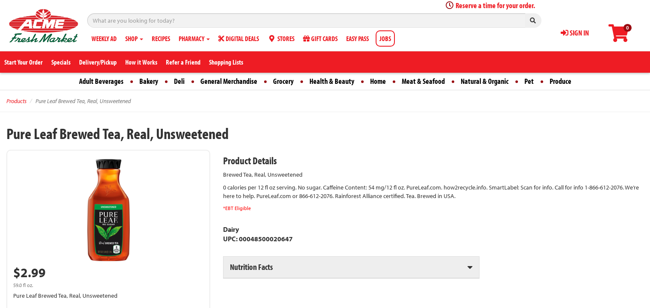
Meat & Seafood (423, 81)
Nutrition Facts (251, 266)
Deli (179, 81)
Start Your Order (23, 62)
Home (378, 81)
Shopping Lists (226, 62)
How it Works (141, 62)
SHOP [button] (134, 38)
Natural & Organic (485, 81)
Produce (560, 81)
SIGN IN (575, 33)
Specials (61, 62)
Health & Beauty (331, 81)
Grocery (283, 81)
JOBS (385, 38)
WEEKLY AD (104, 38)
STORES (281, 38)
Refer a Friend (183, 62)
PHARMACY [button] (194, 38)
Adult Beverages (101, 81)
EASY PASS (357, 38)
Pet (529, 81)
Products (16, 101)
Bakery (148, 81)
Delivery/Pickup (98, 62)
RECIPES (161, 38)
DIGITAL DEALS (238, 38)
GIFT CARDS (320, 38)
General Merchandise (228, 81)
